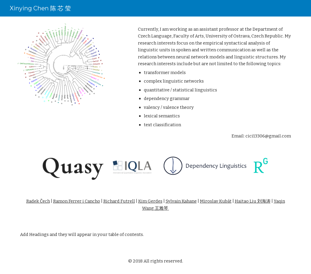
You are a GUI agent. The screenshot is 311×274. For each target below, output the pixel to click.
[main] (214, 83)
